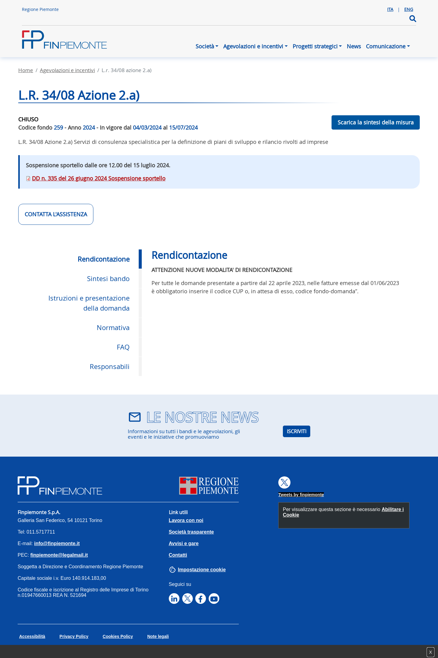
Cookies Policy (118, 636)
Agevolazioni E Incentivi (67, 70)
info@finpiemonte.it (57, 543)
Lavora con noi (186, 520)
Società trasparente (191, 531)
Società (205, 46)
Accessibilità (32, 636)
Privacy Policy (74, 636)
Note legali (158, 636)
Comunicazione (385, 46)
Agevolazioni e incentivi (253, 46)
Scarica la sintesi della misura (376, 122)
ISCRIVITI (296, 431)
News (354, 46)
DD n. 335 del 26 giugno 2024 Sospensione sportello (98, 178)
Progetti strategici (315, 46)
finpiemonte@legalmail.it (59, 555)
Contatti (178, 555)
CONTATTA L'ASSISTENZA (56, 214)
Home (25, 70)
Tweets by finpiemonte (301, 494)
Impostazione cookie (202, 569)
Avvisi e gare (184, 543)
